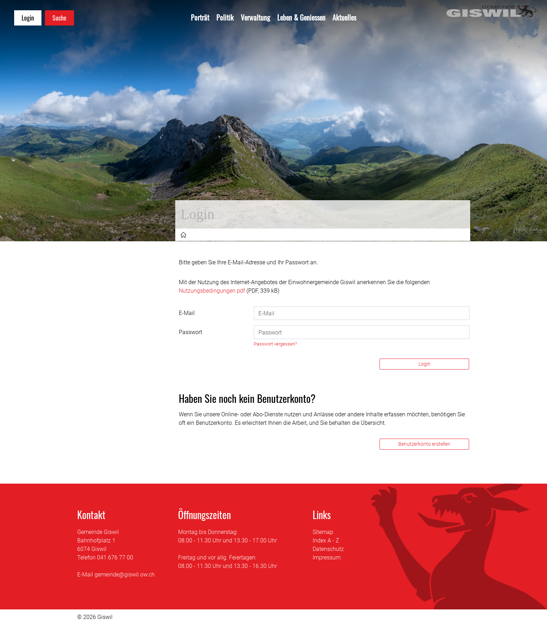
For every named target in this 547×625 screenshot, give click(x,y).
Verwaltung (255, 17)
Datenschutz (328, 549)
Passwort (190, 332)
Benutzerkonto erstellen (424, 444)
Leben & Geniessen (301, 17)
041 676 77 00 (115, 557)
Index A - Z (326, 540)
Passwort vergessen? (275, 344)
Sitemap (323, 532)
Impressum (327, 557)
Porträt (200, 17)
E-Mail (187, 313)
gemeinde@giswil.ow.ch (125, 574)
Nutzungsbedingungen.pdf (212, 290)
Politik (225, 17)
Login (424, 364)
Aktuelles (344, 17)
